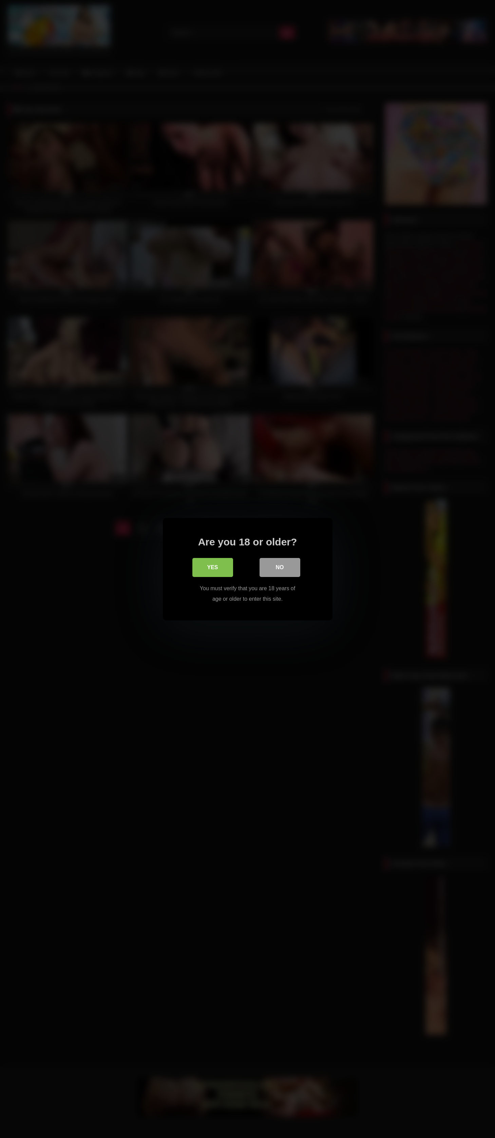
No (280, 567)
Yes (212, 567)
